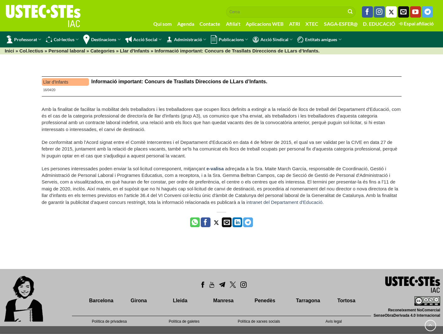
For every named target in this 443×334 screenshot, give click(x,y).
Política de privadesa (109, 321)
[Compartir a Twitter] (216, 222)
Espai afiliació (416, 23)
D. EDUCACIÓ (379, 24)
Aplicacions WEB (264, 24)
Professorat (23, 39)
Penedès (264, 300)
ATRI (294, 24)
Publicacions (229, 39)
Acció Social (143, 39)
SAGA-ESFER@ (341, 24)
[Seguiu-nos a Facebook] (367, 12)
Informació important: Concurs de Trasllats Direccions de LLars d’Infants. (179, 81)
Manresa (223, 300)
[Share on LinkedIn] (237, 222)
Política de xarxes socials (259, 321)
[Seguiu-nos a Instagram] (379, 12)
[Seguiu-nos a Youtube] (415, 12)
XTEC (311, 24)
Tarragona (308, 300)
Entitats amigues (319, 39)
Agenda (185, 24)
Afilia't (233, 24)
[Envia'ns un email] (403, 12)
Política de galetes (184, 321)
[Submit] (350, 12)
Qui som (162, 24)
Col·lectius (62, 39)
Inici (9, 50)
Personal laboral (66, 50)
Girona (139, 300)
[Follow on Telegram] (427, 12)
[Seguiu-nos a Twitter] (391, 12)
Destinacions (101, 39)
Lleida (180, 300)
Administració (186, 39)
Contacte (210, 24)
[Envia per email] (227, 222)
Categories (102, 50)
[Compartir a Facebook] (206, 222)
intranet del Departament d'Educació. (285, 202)
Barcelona (101, 300)
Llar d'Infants (135, 50)
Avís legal (333, 321)
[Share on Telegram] (248, 222)
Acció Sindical (273, 39)
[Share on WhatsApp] (195, 222)
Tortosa (346, 300)
